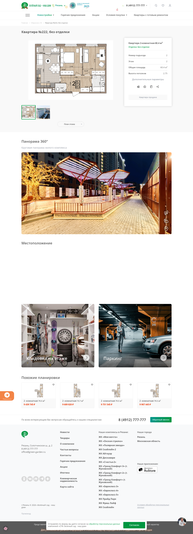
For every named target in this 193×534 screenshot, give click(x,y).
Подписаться (7, 396)
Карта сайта (67, 486)
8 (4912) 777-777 (135, 5)
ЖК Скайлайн (106, 507)
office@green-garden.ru (33, 451)
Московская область (148, 441)
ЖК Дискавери (107, 457)
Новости (65, 432)
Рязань (141, 436)
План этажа (69, 124)
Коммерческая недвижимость (68, 479)
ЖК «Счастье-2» (107, 462)
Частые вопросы (69, 449)
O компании (67, 443)
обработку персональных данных (104, 524)
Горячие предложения (73, 15)
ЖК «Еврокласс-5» (109, 494)
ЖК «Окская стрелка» (111, 441)
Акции (95, 15)
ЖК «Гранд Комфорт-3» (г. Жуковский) (113, 467)
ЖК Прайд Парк (107, 498)
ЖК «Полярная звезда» (112, 445)
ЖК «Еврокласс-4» (109, 490)
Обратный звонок (160, 419)
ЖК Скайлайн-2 (107, 449)
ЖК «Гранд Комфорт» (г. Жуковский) (112, 481)
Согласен (134, 525)
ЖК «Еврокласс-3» (109, 486)
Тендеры (65, 438)
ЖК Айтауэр (105, 453)
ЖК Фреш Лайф (107, 503)
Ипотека (65, 472)
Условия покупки (115, 15)
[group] (70, 70)
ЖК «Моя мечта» (108, 436)
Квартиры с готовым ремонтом (151, 15)
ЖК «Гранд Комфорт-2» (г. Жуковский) (113, 474)
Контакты (65, 455)
